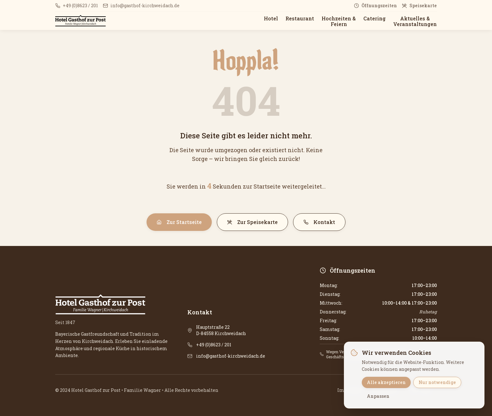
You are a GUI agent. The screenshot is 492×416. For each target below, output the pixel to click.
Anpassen (378, 396)
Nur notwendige (437, 382)
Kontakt (319, 222)
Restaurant (300, 18)
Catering (374, 18)
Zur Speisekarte (252, 222)
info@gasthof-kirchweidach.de (230, 356)
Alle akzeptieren (386, 382)
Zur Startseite (179, 222)
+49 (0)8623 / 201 (213, 345)
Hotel (271, 18)
